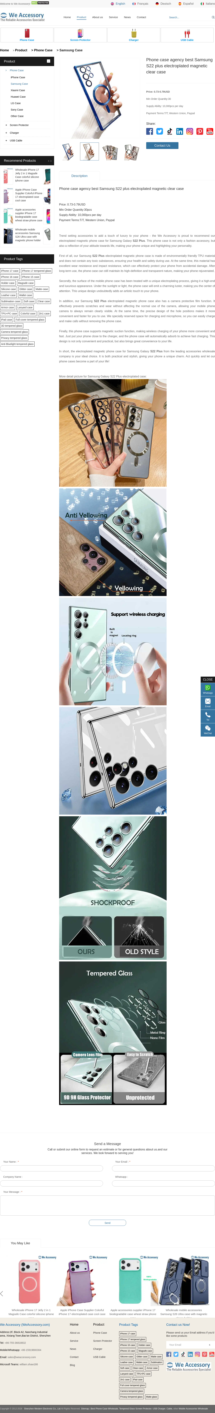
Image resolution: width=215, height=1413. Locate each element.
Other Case (17, 116)
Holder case (8, 283)
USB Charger (159, 1408)
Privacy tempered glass (14, 338)
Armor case (7, 307)
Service (113, 17)
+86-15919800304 (31, 1350)
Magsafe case (26, 283)
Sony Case (17, 109)
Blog (72, 1365)
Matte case (42, 289)
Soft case (29, 301)
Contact (141, 17)
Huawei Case (18, 96)
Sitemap (85, 1408)
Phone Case (17, 70)
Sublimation (156, 1362)
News (127, 17)
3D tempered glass (11, 325)
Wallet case (25, 295)
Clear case (44, 301)
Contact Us (162, 145)
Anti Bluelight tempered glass (17, 344)
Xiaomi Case (18, 90)
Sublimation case (10, 301)
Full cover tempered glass (30, 319)
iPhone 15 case (30, 276)
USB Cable (16, 140)
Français (140, 3)
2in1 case (44, 313)
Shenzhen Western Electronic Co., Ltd (42, 1408)
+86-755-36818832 (15, 1342)
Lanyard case (25, 307)
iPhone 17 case (9, 270)
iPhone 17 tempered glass (36, 270)
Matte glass (151, 1397)
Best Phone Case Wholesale (104, 1408)
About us (97, 17)
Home (67, 17)
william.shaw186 (29, 1364)
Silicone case (8, 289)
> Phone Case (41, 50)
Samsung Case (19, 83)
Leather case (8, 295)
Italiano (208, 3)
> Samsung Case (69, 50)
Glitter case (26, 289)
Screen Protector (19, 125)
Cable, (169, 1408)
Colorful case (28, 313)
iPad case (6, 319)
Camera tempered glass (14, 331)
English (118, 3)
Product (81, 17)
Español (186, 3)
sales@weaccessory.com (22, 1357)
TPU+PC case (9, 313)
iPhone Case (18, 77)
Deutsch (163, 3)
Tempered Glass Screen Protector (135, 1408)
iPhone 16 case (9, 276)
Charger (14, 132)
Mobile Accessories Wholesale (193, 1408)
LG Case (16, 103)
